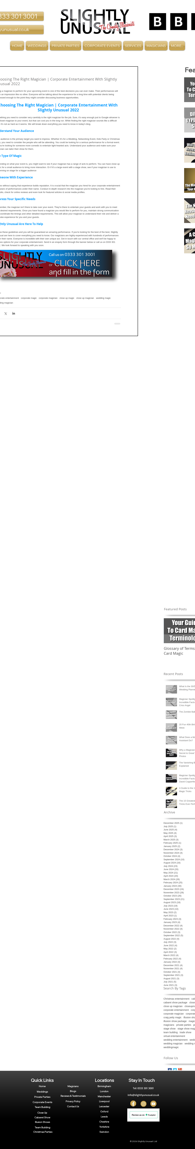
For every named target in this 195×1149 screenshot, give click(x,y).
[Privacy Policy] (73, 1101)
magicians (169, 1025)
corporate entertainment (176, 1010)
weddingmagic (171, 1047)
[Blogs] (73, 1091)
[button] (133, 45)
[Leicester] (104, 1106)
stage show (170, 1028)
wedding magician (173, 1043)
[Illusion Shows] (42, 1122)
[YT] (153, 1103)
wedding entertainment (176, 1039)
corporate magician (48, 298)
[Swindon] (104, 1131)
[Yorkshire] (104, 1126)
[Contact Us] (73, 1106)
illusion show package (175, 1021)
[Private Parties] (42, 1096)
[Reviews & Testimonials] (73, 1095)
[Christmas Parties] (43, 1131)
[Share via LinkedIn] (13, 313)
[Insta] (143, 1103)
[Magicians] (73, 1086)
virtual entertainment (174, 1036)
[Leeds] (104, 1116)
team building (171, 1032)
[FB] (133, 1103)
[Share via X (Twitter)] (5, 313)
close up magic (67, 298)
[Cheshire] (104, 1121)
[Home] (42, 1086)
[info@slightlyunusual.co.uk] (143, 1095)
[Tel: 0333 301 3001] (143, 1088)
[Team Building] (42, 1107)
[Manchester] (104, 1096)
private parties (183, 1025)
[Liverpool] (104, 1101)
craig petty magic (173, 1017)
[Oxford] (104, 1111)
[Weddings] (42, 1091)
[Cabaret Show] (42, 1117)
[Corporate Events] (42, 1102)
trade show (185, 1032)
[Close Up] (42, 1113)
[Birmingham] (104, 1086)
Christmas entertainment (177, 998)
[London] (104, 1091)
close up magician (85, 298)
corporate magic (29, 298)
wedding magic (103, 298)
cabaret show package (175, 1002)
